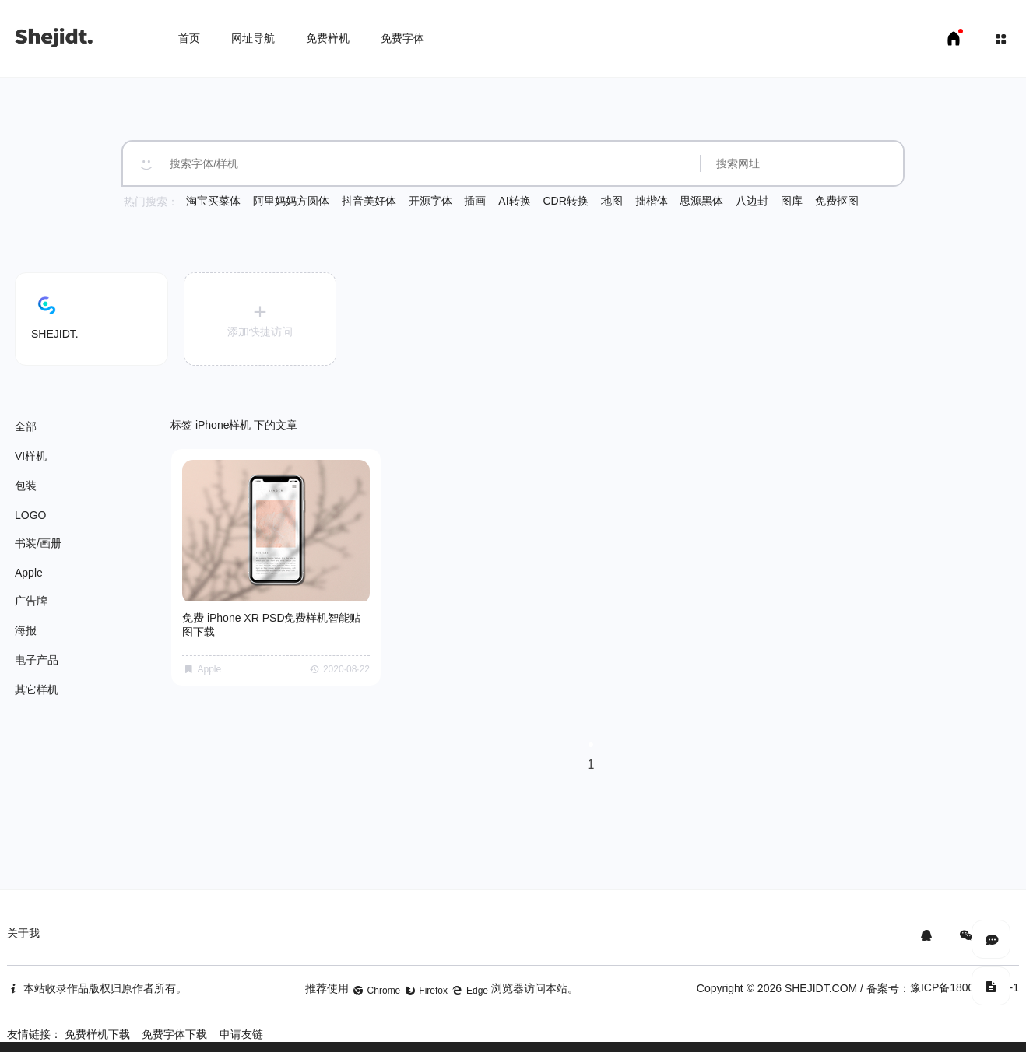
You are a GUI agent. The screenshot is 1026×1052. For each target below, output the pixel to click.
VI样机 (31, 456)
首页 (189, 38)
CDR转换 (565, 201)
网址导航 (253, 38)
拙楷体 (651, 201)
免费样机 (328, 38)
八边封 (752, 201)
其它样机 (36, 689)
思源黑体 (701, 201)
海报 (26, 630)
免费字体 (402, 38)
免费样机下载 (97, 1028)
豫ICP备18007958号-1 (964, 982)
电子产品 (36, 660)
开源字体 (430, 201)
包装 (26, 485)
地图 (612, 201)
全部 (26, 426)
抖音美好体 (369, 201)
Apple (29, 572)
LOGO (30, 515)
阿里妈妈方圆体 (291, 201)
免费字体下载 (174, 1028)
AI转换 (514, 201)
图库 (792, 201)
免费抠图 (837, 201)
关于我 (23, 927)
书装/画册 (38, 543)
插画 (475, 201)
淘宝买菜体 (213, 201)
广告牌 (31, 600)
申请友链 (241, 1028)
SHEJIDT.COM (821, 983)
